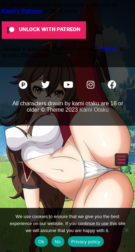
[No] (126, 229)
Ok (41, 241)
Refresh (108, 49)
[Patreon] (24, 86)
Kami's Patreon (22, 11)
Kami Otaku (94, 110)
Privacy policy (85, 241)
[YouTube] (68, 86)
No (58, 241)
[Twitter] (46, 86)
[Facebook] (112, 86)
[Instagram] (91, 86)
